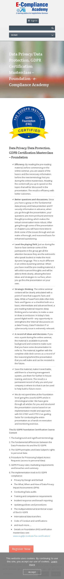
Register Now (21, 549)
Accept (32, 572)
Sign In (32, 20)
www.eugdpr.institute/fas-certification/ (31, 536)
